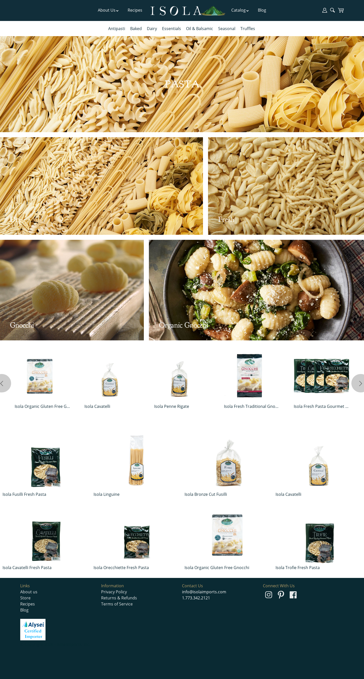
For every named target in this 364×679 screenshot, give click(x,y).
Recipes (135, 10)
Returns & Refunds (119, 598)
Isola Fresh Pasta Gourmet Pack (322, 406)
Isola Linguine (107, 494)
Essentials (171, 28)
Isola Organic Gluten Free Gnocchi (43, 406)
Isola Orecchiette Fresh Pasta (121, 567)
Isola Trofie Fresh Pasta (298, 567)
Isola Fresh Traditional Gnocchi (252, 406)
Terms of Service (117, 604)
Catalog (240, 10)
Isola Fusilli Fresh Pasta (24, 494)
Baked (136, 28)
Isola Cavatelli (97, 406)
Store (25, 598)
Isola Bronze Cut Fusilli (206, 494)
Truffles (247, 28)
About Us (108, 10)
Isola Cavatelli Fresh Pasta (27, 567)
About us (28, 592)
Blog (262, 10)
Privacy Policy (114, 592)
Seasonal (226, 28)
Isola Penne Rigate (171, 406)
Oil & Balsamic (199, 28)
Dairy (152, 28)
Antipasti (116, 28)
